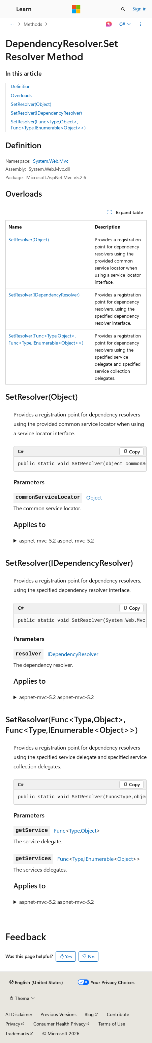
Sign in (139, 8)
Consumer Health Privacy (59, 1023)
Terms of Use (111, 1023)
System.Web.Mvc (50, 161)
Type (74, 830)
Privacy (12, 1023)
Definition (21, 86)
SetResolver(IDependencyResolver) (46, 113)
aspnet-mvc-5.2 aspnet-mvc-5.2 (56, 540)
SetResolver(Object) (31, 104)
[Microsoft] (76, 9)
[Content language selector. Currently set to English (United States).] (36, 982)
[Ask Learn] (109, 24)
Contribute (118, 1014)
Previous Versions (58, 1014)
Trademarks (17, 1033)
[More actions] (141, 24)
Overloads (21, 95)
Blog (89, 1014)
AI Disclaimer (18, 1014)
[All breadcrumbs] (11, 24)
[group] (80, 464)
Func (59, 830)
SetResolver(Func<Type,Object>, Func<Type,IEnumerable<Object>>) (48, 124)
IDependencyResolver (73, 653)
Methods (33, 24)
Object (94, 497)
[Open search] (123, 9)
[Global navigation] (6, 9)
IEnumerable (99, 858)
